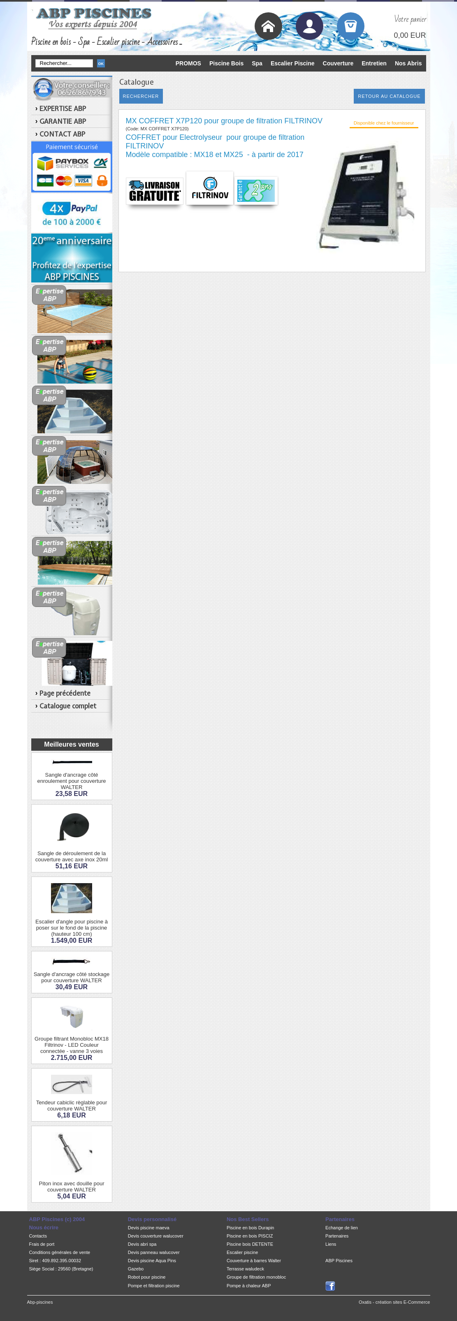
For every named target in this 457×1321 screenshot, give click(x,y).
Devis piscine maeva (148, 1227)
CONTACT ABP (62, 134)
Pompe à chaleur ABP (249, 1285)
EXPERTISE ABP (62, 108)
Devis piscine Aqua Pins (152, 1260)
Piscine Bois (226, 63)
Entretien (374, 63)
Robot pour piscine (147, 1277)
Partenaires (336, 1235)
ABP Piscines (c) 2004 (57, 1219)
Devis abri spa (142, 1244)
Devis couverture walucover (155, 1235)
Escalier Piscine (293, 63)
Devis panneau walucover (154, 1252)
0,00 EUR (410, 35)
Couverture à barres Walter (254, 1260)
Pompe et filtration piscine (154, 1285)
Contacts (38, 1235)
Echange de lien (341, 1227)
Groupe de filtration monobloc (256, 1277)
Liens (330, 1244)
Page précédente (64, 693)
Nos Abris (408, 63)
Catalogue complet (67, 705)
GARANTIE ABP (62, 121)
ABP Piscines (339, 1260)
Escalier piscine (242, 1252)
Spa (257, 63)
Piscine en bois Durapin (250, 1227)
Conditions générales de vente (59, 1252)
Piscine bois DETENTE (250, 1244)
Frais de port (42, 1244)
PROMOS (188, 63)
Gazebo (136, 1268)
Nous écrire (44, 1227)
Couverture (338, 63)
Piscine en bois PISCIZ (250, 1235)
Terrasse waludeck (245, 1268)
